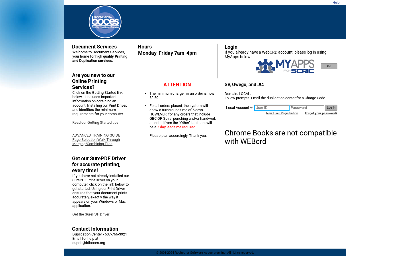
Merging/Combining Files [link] (92, 144)
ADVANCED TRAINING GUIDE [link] (96, 135)
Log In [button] (331, 107)
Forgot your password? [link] (321, 113)
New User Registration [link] (282, 113)
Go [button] (329, 66)
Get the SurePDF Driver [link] (90, 214)
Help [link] (336, 3)
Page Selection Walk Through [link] (96, 139)
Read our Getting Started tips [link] (95, 122)
